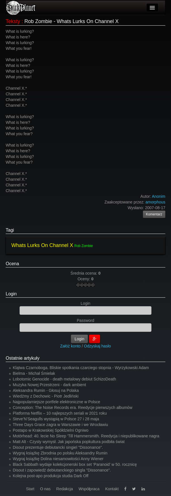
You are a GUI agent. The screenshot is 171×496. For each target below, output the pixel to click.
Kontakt (112, 489)
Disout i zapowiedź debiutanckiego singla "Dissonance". (62, 470)
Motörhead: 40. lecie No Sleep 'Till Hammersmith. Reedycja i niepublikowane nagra (86, 436)
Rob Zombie (83, 246)
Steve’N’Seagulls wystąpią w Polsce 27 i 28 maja (56, 419)
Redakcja (64, 489)
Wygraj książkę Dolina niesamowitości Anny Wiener (58, 458)
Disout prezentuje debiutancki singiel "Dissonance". (58, 447)
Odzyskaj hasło (97, 346)
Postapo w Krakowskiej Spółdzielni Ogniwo (50, 430)
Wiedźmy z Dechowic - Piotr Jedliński (46, 396)
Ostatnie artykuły (22, 358)
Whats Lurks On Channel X (42, 245)
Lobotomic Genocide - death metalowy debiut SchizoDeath (64, 379)
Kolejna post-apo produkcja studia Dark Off (50, 476)
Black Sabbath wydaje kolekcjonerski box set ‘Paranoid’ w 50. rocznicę (75, 464)
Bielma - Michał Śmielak (34, 373)
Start (30, 489)
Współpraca (89, 489)
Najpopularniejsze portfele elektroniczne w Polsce (56, 402)
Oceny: (84, 279)
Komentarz (154, 214)
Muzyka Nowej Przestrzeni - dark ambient (49, 384)
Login (11, 293)
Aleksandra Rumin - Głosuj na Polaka (46, 390)
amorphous (155, 202)
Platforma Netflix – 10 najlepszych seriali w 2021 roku (60, 413)
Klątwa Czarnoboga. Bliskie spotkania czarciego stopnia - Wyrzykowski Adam (81, 367)
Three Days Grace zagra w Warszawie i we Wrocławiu (60, 424)
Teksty (13, 21)
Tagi (10, 230)
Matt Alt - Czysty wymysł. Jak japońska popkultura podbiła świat (69, 441)
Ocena (12, 263)
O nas (45, 489)
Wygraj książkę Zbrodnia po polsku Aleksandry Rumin (60, 453)
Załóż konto (70, 346)
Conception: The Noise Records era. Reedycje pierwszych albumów (72, 407)
